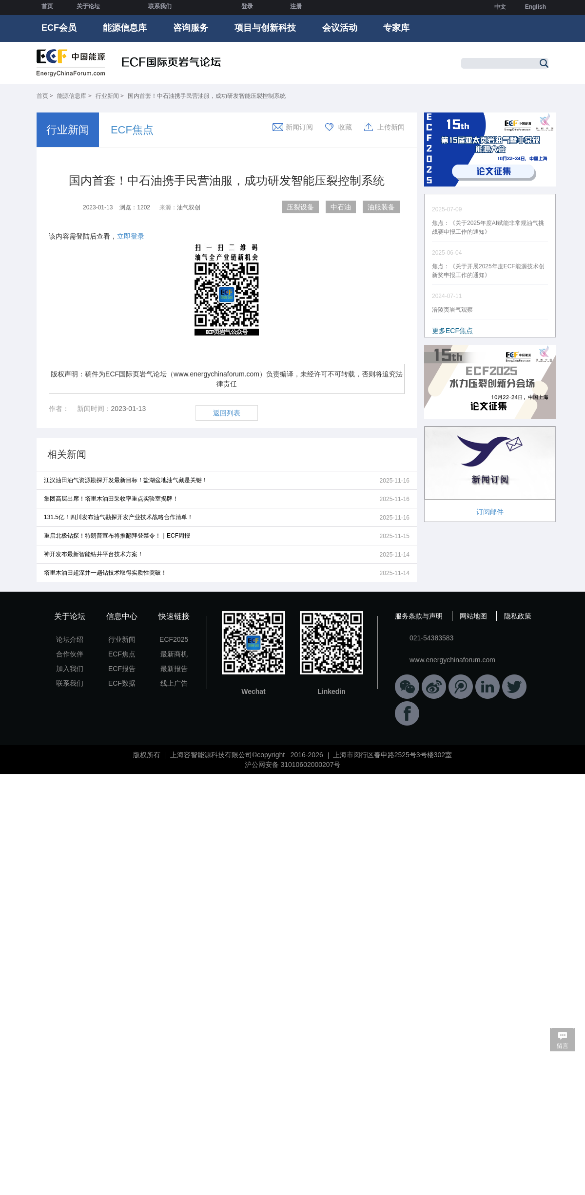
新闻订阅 (299, 127)
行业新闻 (107, 96)
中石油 (341, 207)
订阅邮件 (490, 512)
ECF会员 (59, 28)
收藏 (345, 127)
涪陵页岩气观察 (452, 309)
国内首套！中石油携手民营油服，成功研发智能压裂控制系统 (207, 96)
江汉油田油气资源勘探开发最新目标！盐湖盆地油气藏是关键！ (126, 480)
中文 (500, 6)
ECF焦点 (132, 130)
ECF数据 (122, 683)
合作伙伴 (69, 654)
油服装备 (381, 207)
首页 (47, 6)
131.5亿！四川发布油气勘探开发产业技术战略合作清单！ (118, 517)
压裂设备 (300, 207)
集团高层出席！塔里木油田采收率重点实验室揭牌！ (111, 498)
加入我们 (69, 668)
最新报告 (174, 668)
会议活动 (339, 28)
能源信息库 (125, 28)
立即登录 (130, 236)
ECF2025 (173, 639)
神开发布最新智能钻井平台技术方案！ (93, 554)
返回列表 (226, 413)
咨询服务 (190, 28)
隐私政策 (517, 616)
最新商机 (174, 654)
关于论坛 (88, 6)
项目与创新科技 (265, 28)
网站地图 (473, 616)
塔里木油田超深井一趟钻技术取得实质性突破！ (105, 572)
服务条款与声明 (419, 616)
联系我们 (160, 6)
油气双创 (188, 207)
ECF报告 (122, 668)
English (535, 6)
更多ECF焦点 (452, 331)
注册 (296, 6)
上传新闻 (391, 127)
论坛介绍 (69, 639)
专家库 (396, 28)
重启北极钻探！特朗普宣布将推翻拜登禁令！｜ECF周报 (117, 535)
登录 (247, 6)
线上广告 (174, 683)
